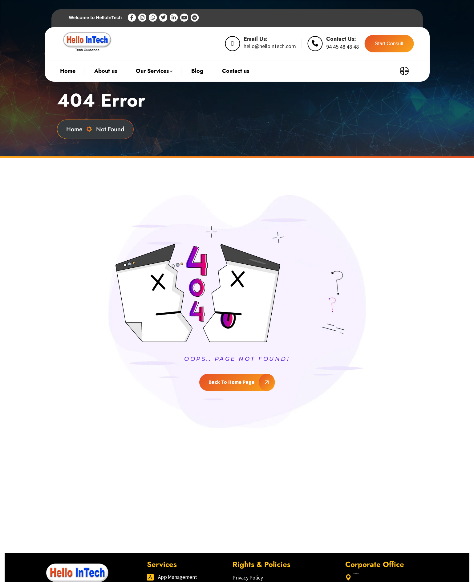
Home (79, 129)
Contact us (235, 71)
